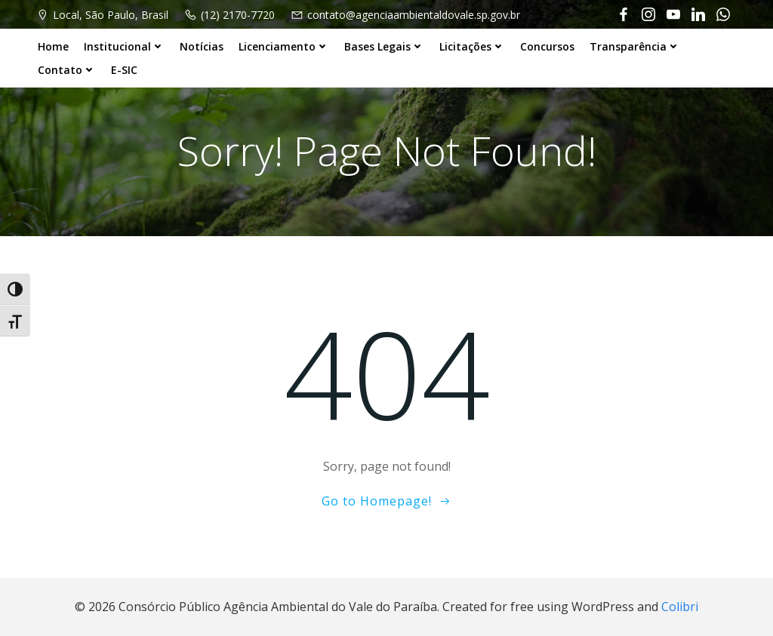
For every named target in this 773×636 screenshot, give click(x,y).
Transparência (635, 46)
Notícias (201, 46)
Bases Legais (384, 46)
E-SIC (124, 70)
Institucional (124, 46)
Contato (67, 70)
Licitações (472, 46)
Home (53, 46)
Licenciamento (284, 46)
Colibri (679, 606)
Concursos (547, 46)
